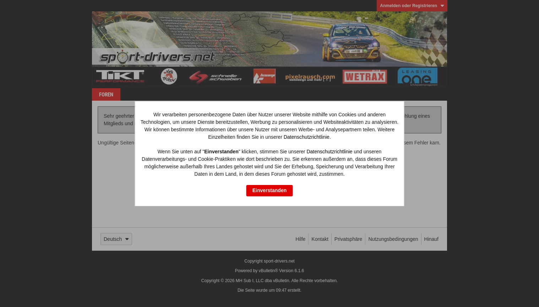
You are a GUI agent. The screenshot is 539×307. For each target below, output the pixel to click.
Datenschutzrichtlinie (307, 137)
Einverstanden (269, 190)
